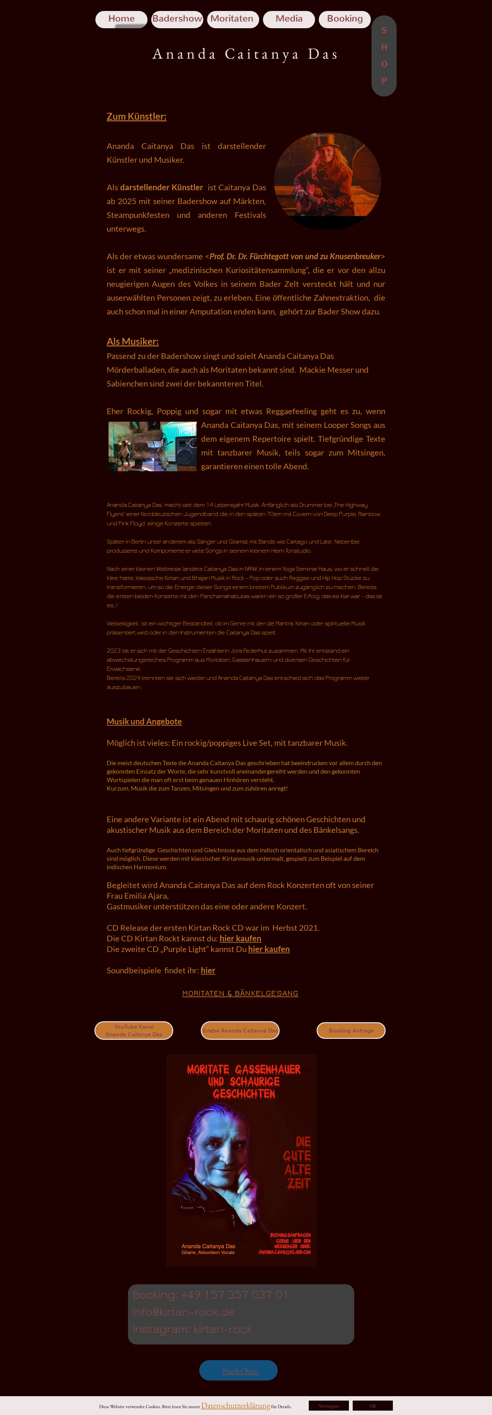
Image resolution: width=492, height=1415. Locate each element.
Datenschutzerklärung (235, 1405)
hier (208, 970)
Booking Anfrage (351, 1030)
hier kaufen (240, 938)
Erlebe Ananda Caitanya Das (240, 1030)
